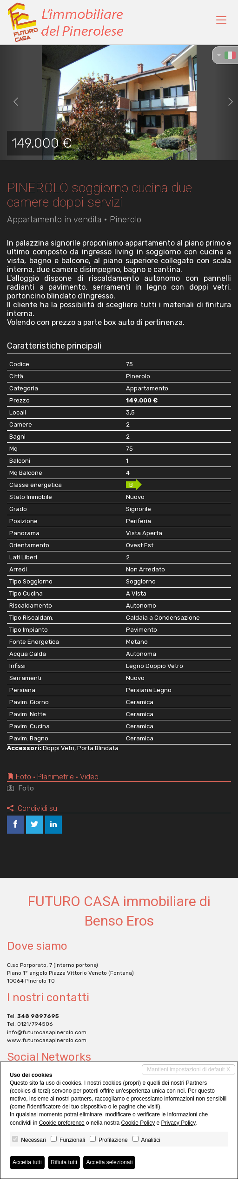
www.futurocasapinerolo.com (46, 1040)
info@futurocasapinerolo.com (46, 1032)
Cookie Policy (138, 1123)
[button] (12, 102)
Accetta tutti (27, 1162)
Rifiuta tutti (64, 1162)
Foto (20, 788)
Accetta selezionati (109, 1162)
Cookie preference (62, 1123)
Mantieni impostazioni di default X (188, 1069)
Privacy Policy (178, 1123)
